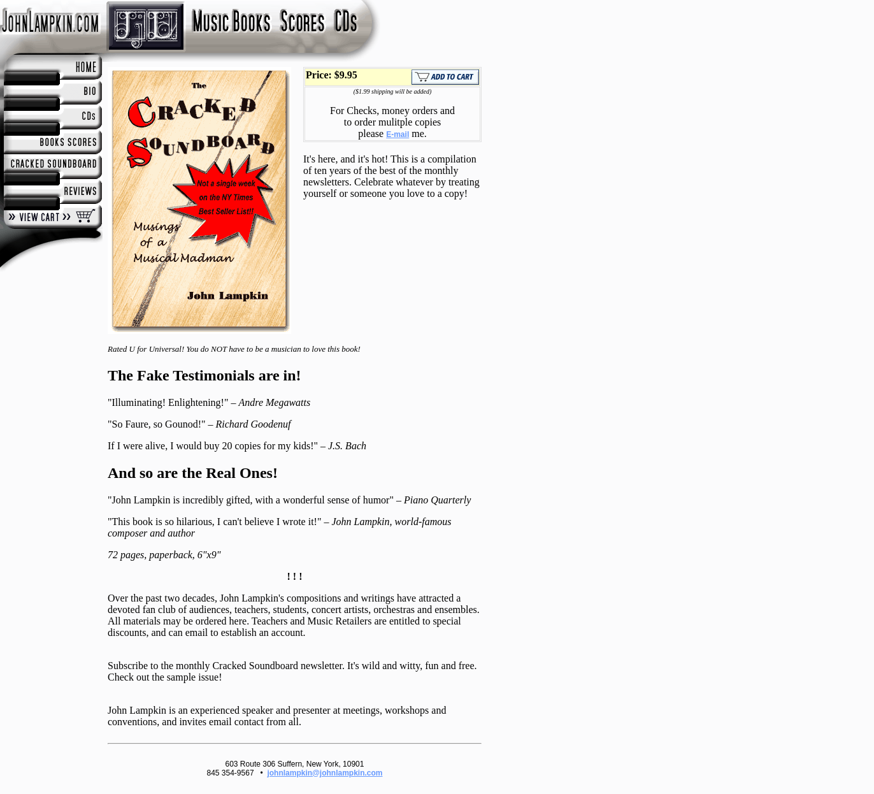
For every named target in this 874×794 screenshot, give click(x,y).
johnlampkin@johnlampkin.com (324, 773)
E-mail (397, 134)
